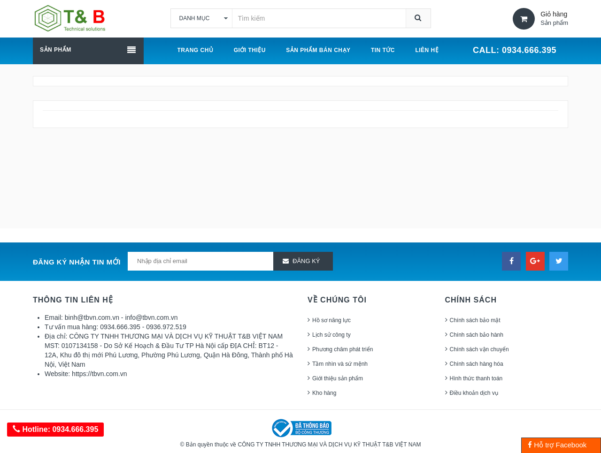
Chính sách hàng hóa (476, 364)
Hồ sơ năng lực (331, 320)
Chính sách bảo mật (475, 320)
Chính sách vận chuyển (479, 349)
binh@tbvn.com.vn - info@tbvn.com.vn (121, 317)
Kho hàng (324, 393)
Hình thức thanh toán (476, 378)
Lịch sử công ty (331, 335)
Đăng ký (306, 260)
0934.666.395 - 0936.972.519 (143, 327)
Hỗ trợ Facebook (557, 445)
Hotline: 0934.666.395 (55, 429)
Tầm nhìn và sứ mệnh (340, 364)
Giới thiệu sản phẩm (337, 378)
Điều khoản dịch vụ (474, 393)
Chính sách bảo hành (476, 335)
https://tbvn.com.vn (99, 374)
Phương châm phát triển (342, 349)
